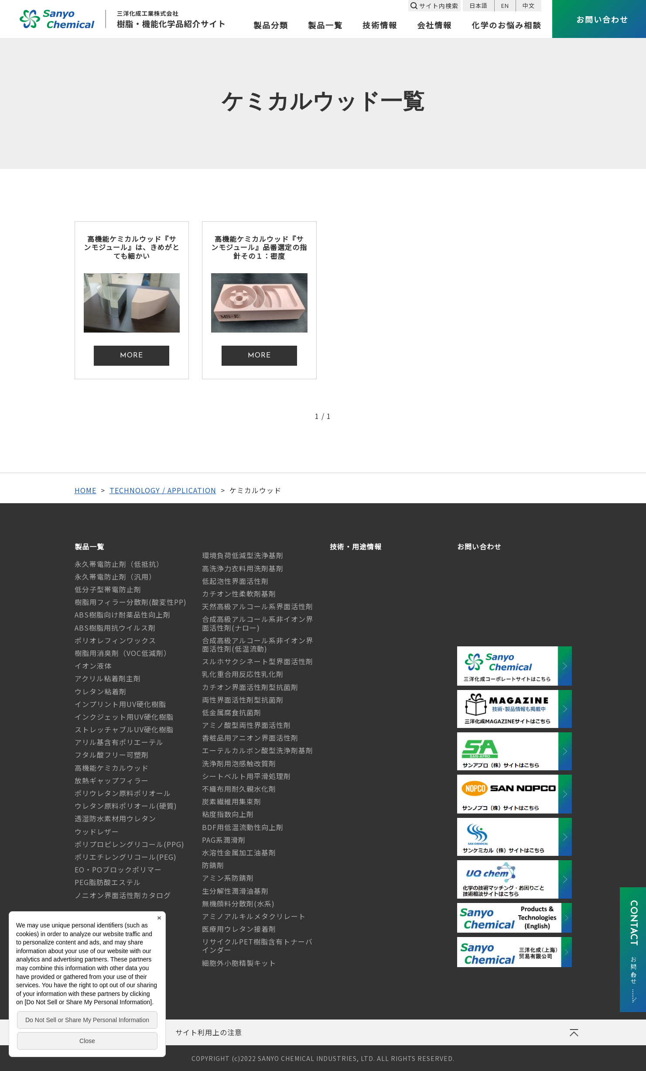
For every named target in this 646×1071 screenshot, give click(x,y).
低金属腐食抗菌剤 (231, 712)
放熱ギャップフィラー (112, 780)
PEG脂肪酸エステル (108, 882)
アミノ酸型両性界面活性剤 (246, 725)
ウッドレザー (97, 831)
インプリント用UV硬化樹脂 (120, 704)
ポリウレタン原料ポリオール (123, 793)
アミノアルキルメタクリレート (254, 916)
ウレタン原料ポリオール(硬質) (126, 805)
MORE (131, 355)
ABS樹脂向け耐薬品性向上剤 (123, 614)
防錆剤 (213, 865)
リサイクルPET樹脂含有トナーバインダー (257, 945)
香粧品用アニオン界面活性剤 (250, 737)
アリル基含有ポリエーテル (119, 742)
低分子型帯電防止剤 (108, 589)
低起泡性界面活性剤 (235, 581)
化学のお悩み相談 (506, 26)
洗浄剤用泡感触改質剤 (239, 763)
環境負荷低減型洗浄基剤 (243, 555)
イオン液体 (93, 665)
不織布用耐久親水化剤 (239, 788)
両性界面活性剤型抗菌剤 (243, 699)
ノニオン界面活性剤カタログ (123, 895)
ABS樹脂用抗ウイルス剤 (115, 627)
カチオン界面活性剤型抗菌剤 (250, 687)
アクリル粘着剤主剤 (108, 678)
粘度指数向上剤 (228, 814)
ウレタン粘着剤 (100, 691)
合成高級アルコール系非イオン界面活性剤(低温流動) (257, 644)
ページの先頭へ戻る (573, 1036)
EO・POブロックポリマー (118, 869)
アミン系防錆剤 (228, 877)
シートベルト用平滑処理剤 (246, 776)
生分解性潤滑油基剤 (235, 891)
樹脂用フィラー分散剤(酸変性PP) (131, 602)
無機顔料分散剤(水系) (238, 903)
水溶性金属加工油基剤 (239, 852)
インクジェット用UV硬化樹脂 (124, 716)
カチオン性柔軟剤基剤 (239, 593)
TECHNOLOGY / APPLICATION (162, 490)
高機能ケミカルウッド (112, 767)
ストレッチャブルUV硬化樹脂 (124, 729)
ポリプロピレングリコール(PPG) (130, 844)
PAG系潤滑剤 (224, 839)
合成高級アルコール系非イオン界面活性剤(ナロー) (257, 623)
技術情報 (379, 26)
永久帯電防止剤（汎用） (115, 576)
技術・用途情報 (356, 546)
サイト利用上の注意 (208, 1032)
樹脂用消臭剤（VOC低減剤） (123, 653)
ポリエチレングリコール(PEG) (126, 856)
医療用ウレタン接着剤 (239, 928)
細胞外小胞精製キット (239, 963)
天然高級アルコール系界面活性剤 (257, 606)
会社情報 (434, 26)
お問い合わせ (479, 546)
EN (505, 5)
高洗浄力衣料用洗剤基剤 (243, 568)
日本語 (478, 5)
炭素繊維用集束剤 (231, 801)
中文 (529, 5)
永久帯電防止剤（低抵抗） (119, 564)
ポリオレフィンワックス (115, 640)
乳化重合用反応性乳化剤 (243, 674)
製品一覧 (325, 26)
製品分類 (270, 26)
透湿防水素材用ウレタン (115, 818)
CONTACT (633, 941)
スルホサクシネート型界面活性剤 (257, 661)
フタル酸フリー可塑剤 (112, 754)
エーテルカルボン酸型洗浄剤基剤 (257, 750)
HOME (85, 490)
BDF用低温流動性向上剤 (243, 827)
